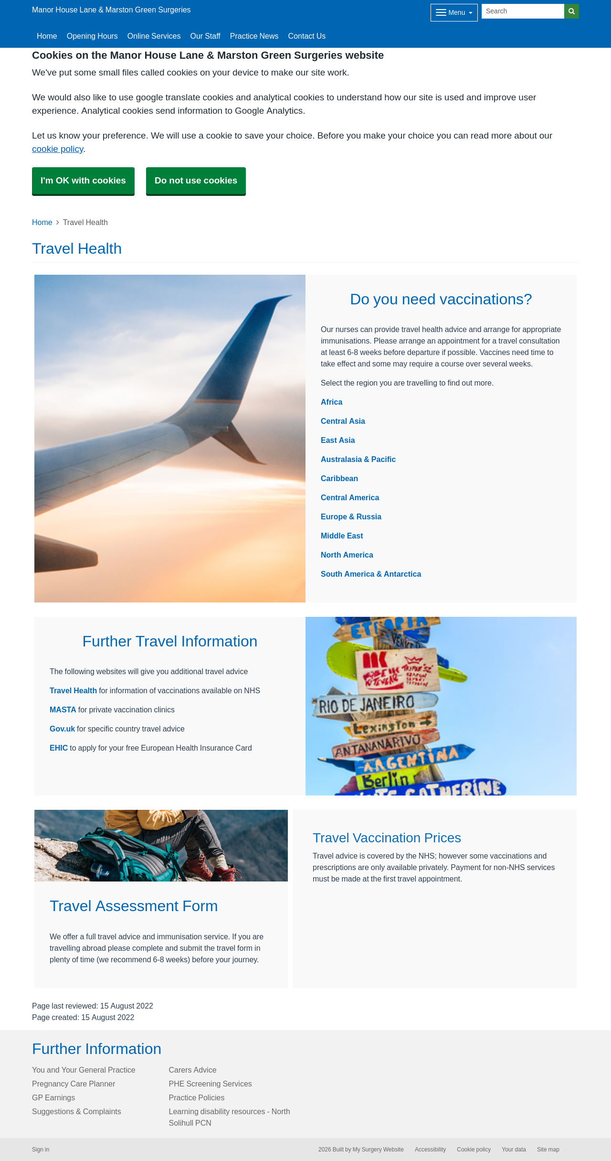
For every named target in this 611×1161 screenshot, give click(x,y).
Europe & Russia (351, 516)
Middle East (342, 535)
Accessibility (430, 1149)
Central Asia (343, 421)
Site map (548, 1149)
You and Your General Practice (84, 1070)
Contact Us (307, 36)
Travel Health (73, 690)
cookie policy (57, 148)
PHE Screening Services (210, 1083)
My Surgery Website (378, 1149)
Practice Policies (197, 1097)
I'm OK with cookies (83, 180)
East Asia (338, 440)
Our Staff (205, 36)
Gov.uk (62, 728)
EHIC (60, 748)
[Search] (523, 11)
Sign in (40, 1149)
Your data (514, 1149)
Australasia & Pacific (358, 459)
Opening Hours (92, 36)
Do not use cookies (196, 180)
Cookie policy (474, 1149)
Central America (350, 497)
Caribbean (339, 478)
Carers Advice (193, 1070)
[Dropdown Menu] (454, 13)
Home (47, 36)
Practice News (254, 36)
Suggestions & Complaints (76, 1111)
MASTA (63, 709)
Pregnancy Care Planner (73, 1083)
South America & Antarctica (371, 574)
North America (347, 555)
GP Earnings (53, 1097)
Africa (331, 402)
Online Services (154, 36)
